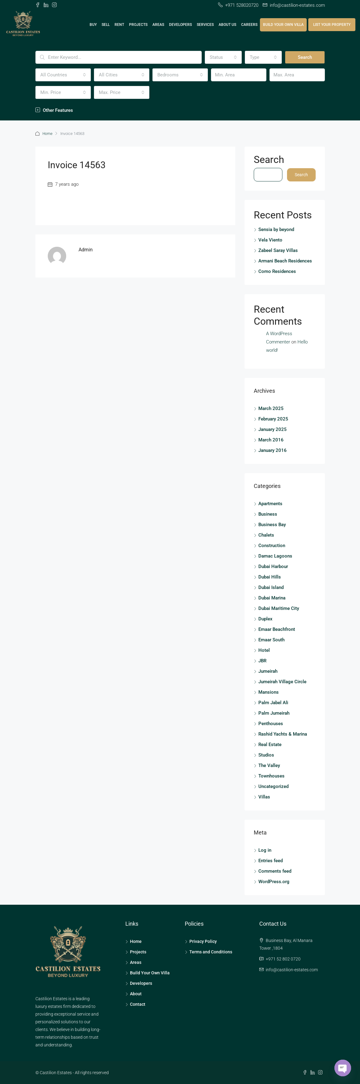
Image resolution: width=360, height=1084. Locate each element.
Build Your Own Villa (283, 24)
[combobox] (223, 57)
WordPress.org (273, 881)
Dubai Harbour (273, 566)
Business (267, 514)
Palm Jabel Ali (273, 702)
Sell (106, 24)
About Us (227, 24)
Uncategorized (273, 786)
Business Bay (272, 524)
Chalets (266, 535)
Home (47, 133)
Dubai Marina (271, 597)
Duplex (265, 618)
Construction (271, 545)
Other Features (54, 110)
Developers (180, 24)
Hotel (264, 650)
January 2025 (272, 429)
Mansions (268, 692)
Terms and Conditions (210, 951)
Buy (93, 24)
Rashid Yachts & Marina (282, 734)
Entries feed (270, 860)
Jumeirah (267, 671)
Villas (264, 796)
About (136, 993)
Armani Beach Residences (285, 260)
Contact (137, 1003)
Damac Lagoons (275, 555)
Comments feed (274, 871)
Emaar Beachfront (276, 629)
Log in (264, 850)
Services (205, 24)
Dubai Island (271, 587)
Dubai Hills (269, 576)
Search (305, 57)
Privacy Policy (203, 941)
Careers (249, 24)
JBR (262, 660)
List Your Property (331, 24)
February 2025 (273, 418)
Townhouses (271, 775)
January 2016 (272, 450)
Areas (158, 24)
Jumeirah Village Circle (282, 681)
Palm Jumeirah (273, 713)
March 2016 (271, 439)
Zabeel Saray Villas (278, 250)
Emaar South (271, 639)
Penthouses (270, 723)
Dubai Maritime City (278, 608)
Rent (119, 24)
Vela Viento (270, 239)
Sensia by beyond (276, 229)
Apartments (270, 503)
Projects (138, 24)
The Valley (269, 765)
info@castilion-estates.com (292, 969)
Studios (266, 754)
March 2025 (271, 408)
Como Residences (277, 271)
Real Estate (269, 744)
